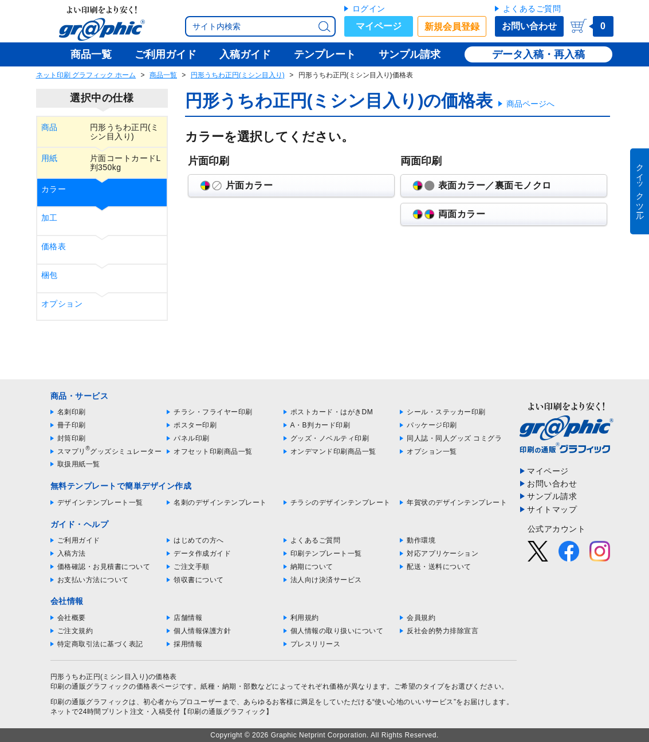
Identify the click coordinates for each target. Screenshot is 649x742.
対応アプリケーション (442, 553)
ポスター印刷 (195, 425)
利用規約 (304, 618)
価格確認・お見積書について (104, 567)
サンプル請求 (552, 496)
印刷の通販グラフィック (89, 702)
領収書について (199, 580)
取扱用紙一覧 (78, 464)
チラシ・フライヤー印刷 (213, 412)
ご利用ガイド (78, 540)
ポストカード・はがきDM (331, 412)
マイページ (379, 26)
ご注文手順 (192, 567)
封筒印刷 (71, 438)
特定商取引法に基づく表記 (100, 644)
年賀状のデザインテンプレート (457, 502)
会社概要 (71, 618)
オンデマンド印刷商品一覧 (333, 451)
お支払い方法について (93, 580)
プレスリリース (315, 644)
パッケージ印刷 (432, 425)
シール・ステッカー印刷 (446, 412)
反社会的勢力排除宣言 (442, 631)
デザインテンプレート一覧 (100, 502)
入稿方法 (71, 553)
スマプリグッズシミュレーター (109, 451)
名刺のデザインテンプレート (220, 502)
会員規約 (421, 618)
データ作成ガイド (202, 553)
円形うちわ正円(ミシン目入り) (238, 75)
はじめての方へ (199, 540)
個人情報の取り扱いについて (337, 631)
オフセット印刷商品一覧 (213, 451)
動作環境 (421, 540)
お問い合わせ (529, 26)
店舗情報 (188, 618)
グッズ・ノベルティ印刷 (329, 438)
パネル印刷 (192, 438)
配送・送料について (439, 567)
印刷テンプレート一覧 (326, 553)
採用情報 (188, 644)
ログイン (369, 8)
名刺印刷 (71, 412)
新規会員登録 (451, 27)
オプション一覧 (432, 451)
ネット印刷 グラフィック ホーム (86, 75)
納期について (311, 567)
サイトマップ (552, 509)
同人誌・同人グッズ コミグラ (454, 438)
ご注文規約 (75, 631)
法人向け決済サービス (326, 580)
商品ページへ (530, 103)
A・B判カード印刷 (320, 425)
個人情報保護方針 (202, 631)
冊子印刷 (71, 425)
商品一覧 (163, 75)
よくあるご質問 (532, 8)
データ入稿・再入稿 (538, 54)
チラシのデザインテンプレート (340, 502)
